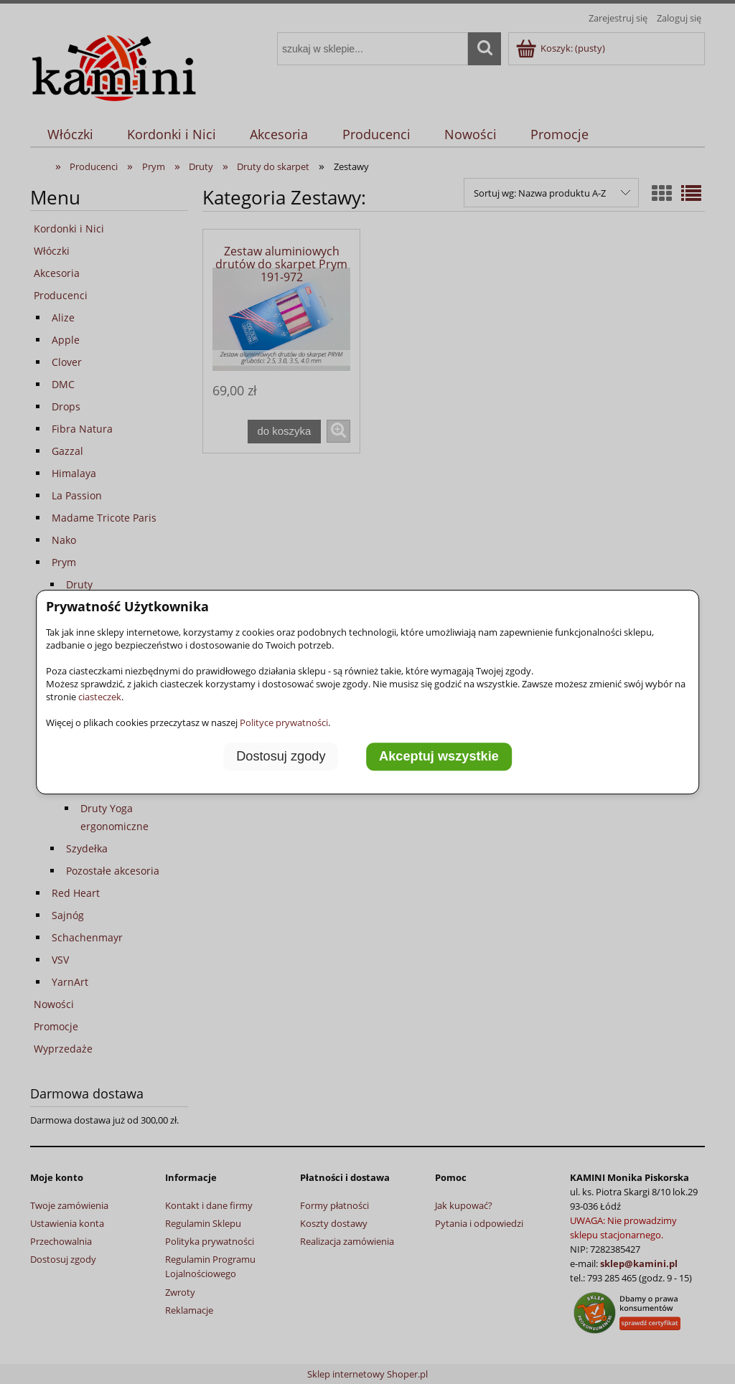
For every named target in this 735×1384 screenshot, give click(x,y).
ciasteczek (99, 696)
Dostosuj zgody (280, 756)
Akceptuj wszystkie (439, 756)
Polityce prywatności (284, 722)
